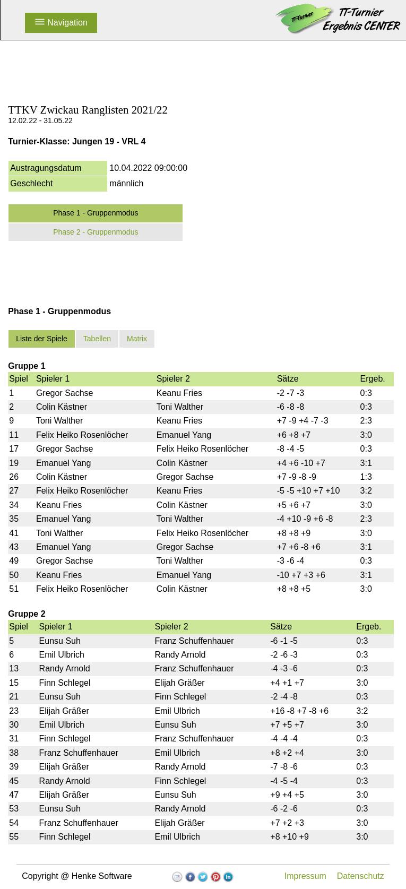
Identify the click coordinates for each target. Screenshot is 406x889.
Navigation (61, 22)
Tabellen (97, 338)
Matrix (137, 338)
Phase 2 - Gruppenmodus (95, 232)
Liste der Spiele (41, 338)
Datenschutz (360, 876)
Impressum (305, 876)
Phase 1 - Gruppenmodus (95, 213)
